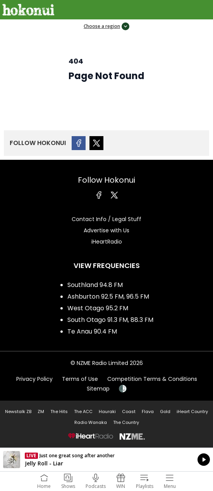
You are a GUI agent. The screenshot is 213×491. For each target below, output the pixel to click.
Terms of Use (80, 379)
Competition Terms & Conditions (152, 379)
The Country (126, 422)
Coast (129, 411)
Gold (165, 411)
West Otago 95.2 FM (97, 308)
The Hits (59, 411)
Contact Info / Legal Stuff (106, 219)
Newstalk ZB (18, 411)
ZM (41, 411)
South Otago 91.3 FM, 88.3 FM (110, 319)
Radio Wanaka (90, 422)
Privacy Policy (34, 379)
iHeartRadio (106, 242)
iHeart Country (192, 411)
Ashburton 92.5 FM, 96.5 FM (108, 296)
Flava (148, 411)
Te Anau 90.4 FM (92, 331)
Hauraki (107, 411)
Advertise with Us (106, 230)
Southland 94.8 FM (95, 284)
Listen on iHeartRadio (106, 459)
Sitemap (98, 388)
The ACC (83, 411)
